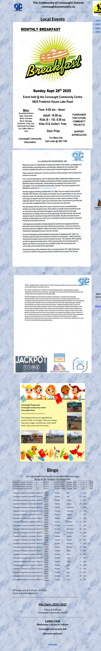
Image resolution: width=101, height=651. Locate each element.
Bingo (52, 470)
